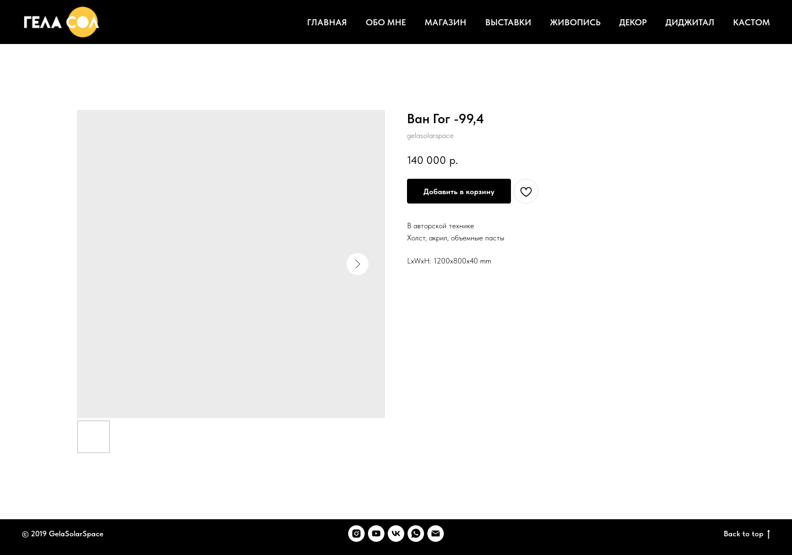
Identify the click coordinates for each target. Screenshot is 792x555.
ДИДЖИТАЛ (690, 22)
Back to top (747, 534)
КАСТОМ (751, 22)
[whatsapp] (416, 533)
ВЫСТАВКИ (508, 22)
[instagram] (356, 533)
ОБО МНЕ (386, 22)
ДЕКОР (633, 22)
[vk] (396, 533)
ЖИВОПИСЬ (575, 22)
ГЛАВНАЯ (327, 22)
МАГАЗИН (445, 22)
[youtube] (376, 533)
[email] (435, 533)
